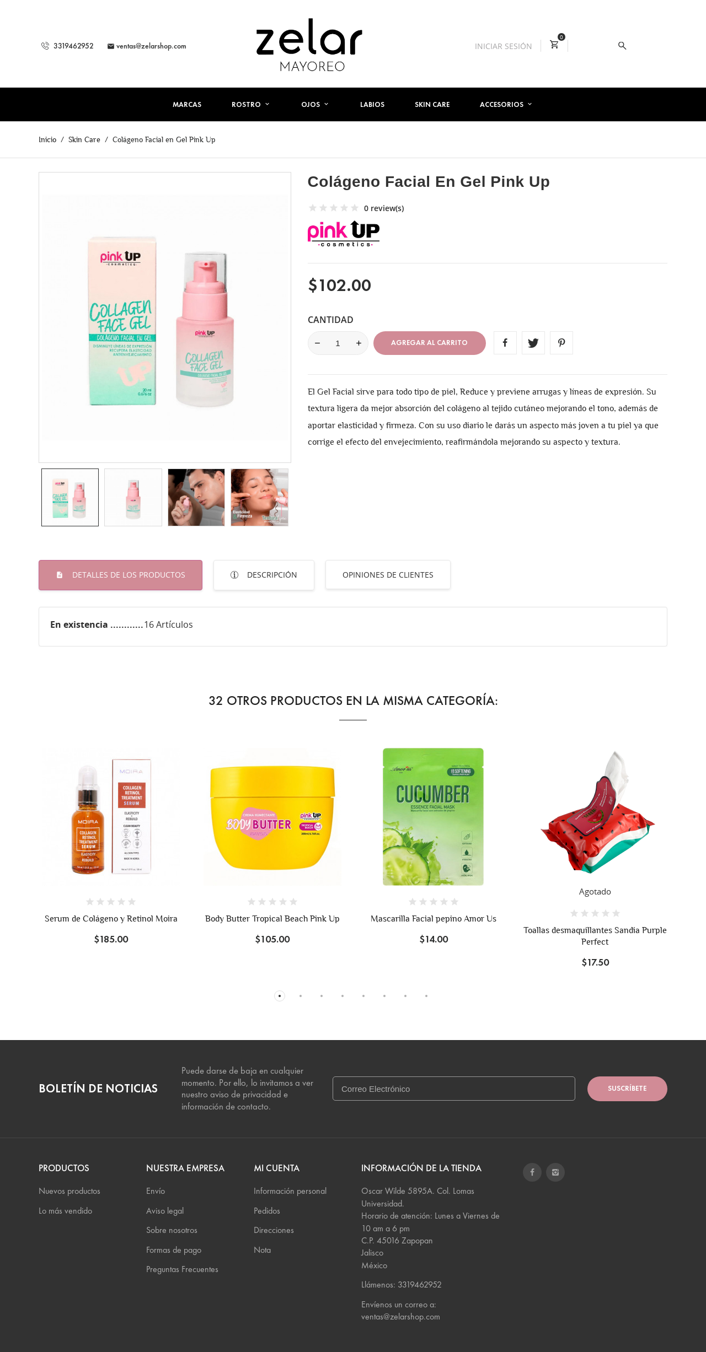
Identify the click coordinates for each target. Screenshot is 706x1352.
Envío (155, 1191)
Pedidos (267, 1210)
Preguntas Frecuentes (182, 1269)
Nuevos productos (69, 1191)
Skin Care (432, 104)
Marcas (187, 104)
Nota (262, 1250)
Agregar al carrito (429, 342)
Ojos (311, 104)
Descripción (271, 574)
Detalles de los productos (127, 574)
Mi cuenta (276, 1168)
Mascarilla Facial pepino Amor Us (433, 919)
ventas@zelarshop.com (146, 46)
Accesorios (502, 104)
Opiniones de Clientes (388, 574)
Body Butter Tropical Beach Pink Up (272, 919)
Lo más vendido (65, 1210)
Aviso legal (165, 1210)
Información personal (290, 1191)
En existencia (80, 624)
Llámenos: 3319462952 (401, 1284)
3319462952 (67, 46)
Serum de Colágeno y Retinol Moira (111, 919)
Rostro (247, 104)
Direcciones (274, 1230)
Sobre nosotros (171, 1230)
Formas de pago (173, 1250)
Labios (372, 104)
